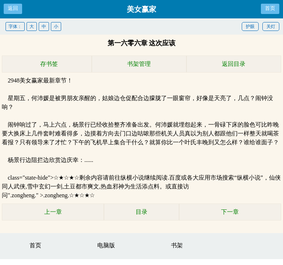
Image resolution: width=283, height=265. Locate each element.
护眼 (250, 26)
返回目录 (233, 64)
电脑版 (106, 245)
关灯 (270, 26)
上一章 (53, 212)
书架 (177, 245)
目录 (141, 212)
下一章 (230, 212)
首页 (270, 8)
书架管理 (139, 64)
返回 (13, 8)
